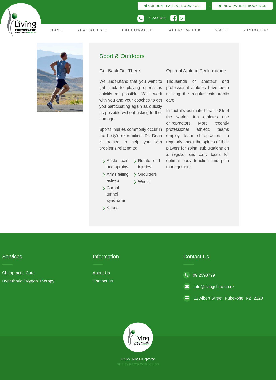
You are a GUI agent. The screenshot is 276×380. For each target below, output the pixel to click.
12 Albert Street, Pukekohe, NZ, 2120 (223, 298)
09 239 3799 (157, 18)
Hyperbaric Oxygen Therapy (28, 281)
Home (57, 30)
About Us (101, 273)
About (222, 30)
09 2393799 (199, 275)
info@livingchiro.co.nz (208, 286)
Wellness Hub (185, 30)
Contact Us (256, 30)
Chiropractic (138, 30)
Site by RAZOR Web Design (138, 364)
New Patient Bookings (242, 6)
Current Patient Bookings (172, 6)
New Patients (92, 30)
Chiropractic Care (18, 273)
